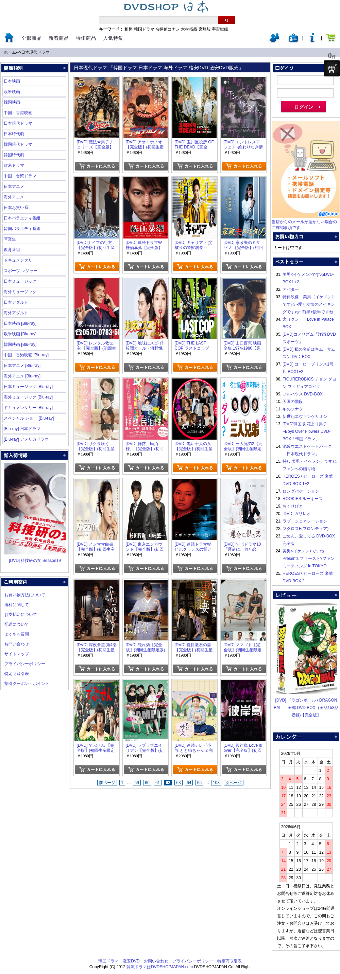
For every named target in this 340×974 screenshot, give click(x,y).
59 (137, 782)
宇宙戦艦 (220, 29)
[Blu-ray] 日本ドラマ (22, 428)
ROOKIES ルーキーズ (303, 498)
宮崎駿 (205, 29)
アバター (291, 289)
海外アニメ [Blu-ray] (22, 376)
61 (157, 782)
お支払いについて (20, 614)
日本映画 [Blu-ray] (20, 323)
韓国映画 (12, 102)
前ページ (107, 782)
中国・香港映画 (18, 112)
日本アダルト (16, 302)
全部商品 (31, 38)
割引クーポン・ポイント (26, 683)
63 (178, 782)
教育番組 (12, 249)
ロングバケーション (301, 491)
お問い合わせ (16, 644)
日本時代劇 (14, 133)
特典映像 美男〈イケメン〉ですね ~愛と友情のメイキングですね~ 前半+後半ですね (309, 304)
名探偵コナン (167, 29)
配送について (16, 624)
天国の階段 (293, 401)
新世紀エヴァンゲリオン (305, 416)
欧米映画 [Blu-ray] (20, 334)
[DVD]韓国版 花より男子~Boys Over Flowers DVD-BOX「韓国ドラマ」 (306, 431)
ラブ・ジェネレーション (305, 521)
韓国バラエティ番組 (22, 228)
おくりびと (293, 506)
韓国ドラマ (144, 29)
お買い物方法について (24, 594)
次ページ (233, 782)
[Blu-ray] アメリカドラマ (26, 439)
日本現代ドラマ (35, 52)
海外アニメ (14, 197)
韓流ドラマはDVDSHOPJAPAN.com (159, 966)
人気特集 (113, 38)
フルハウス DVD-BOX (303, 394)
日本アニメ (14, 186)
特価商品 (86, 38)
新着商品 (59, 38)
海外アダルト (16, 313)
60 (147, 782)
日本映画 (12, 81)
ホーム (10, 52)
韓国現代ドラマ (18, 144)
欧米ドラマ (14, 165)
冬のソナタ (293, 409)
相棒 (128, 29)
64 (189, 782)
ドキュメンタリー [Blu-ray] (28, 407)
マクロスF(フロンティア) (305, 528)
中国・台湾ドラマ (20, 176)
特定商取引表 (16, 673)
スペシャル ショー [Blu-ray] (29, 418)
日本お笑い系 (16, 207)
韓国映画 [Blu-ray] (20, 344)
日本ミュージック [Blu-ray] (28, 386)
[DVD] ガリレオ (297, 513)
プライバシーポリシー (24, 663)
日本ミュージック (20, 281)
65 (199, 782)
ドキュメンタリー (20, 260)
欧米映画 (12, 91)
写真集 (10, 239)
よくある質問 (16, 634)
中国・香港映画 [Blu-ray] (26, 355)
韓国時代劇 (14, 155)
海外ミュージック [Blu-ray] (28, 397)
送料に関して (16, 604)
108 (216, 782)
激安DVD (131, 961)
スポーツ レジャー (20, 270)
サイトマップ (16, 654)
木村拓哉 (189, 29)
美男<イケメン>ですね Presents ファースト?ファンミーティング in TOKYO (309, 558)
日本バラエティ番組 (22, 218)
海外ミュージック (20, 291)
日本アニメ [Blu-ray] (22, 365)
